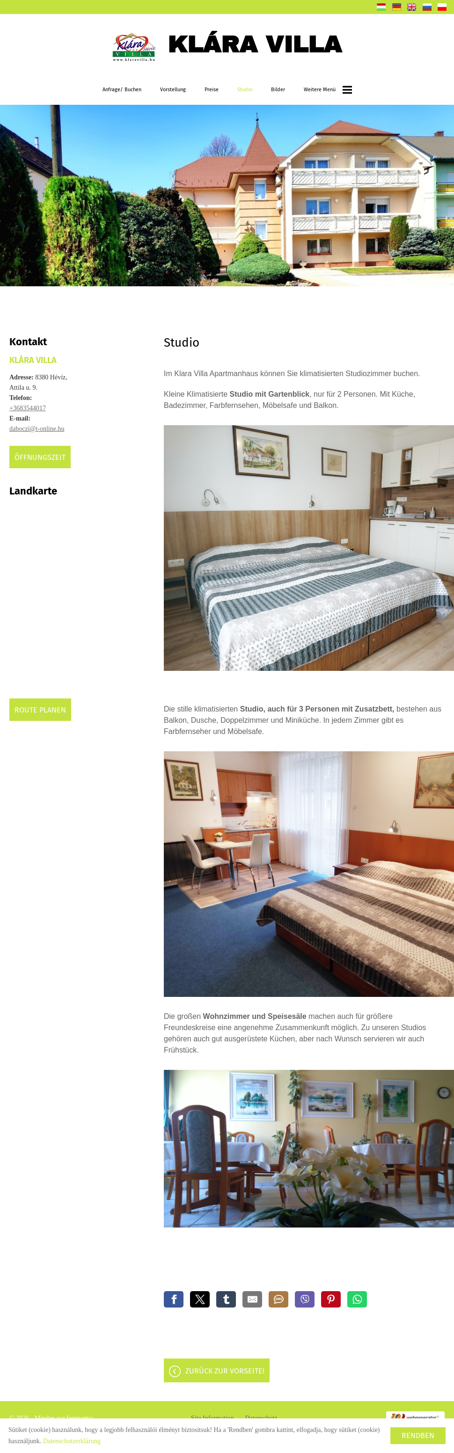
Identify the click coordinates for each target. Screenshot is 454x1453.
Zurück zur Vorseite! (224, 1370)
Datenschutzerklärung (72, 1441)
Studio (244, 90)
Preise (212, 90)
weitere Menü (328, 89)
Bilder (278, 90)
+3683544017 (27, 408)
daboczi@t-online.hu (36, 428)
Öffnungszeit (40, 457)
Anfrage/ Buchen (122, 90)
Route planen (40, 709)
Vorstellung (173, 90)
